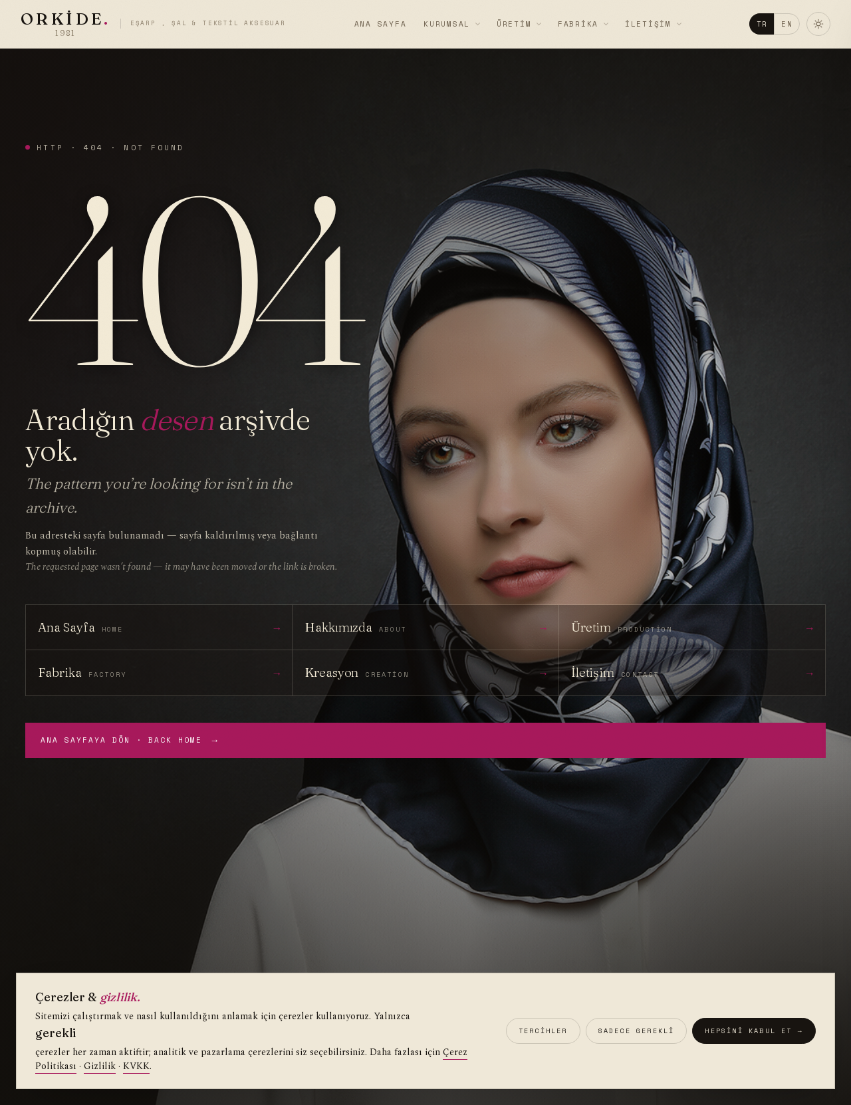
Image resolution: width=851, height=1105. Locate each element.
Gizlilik (100, 1067)
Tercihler (543, 1031)
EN (782, 24)
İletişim (648, 24)
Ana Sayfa (380, 24)
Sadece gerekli (636, 1031)
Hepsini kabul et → (754, 1031)
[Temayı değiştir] (814, 24)
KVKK (136, 1067)
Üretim (514, 24)
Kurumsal (447, 24)
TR (757, 24)
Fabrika (578, 24)
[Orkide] (158, 24)
